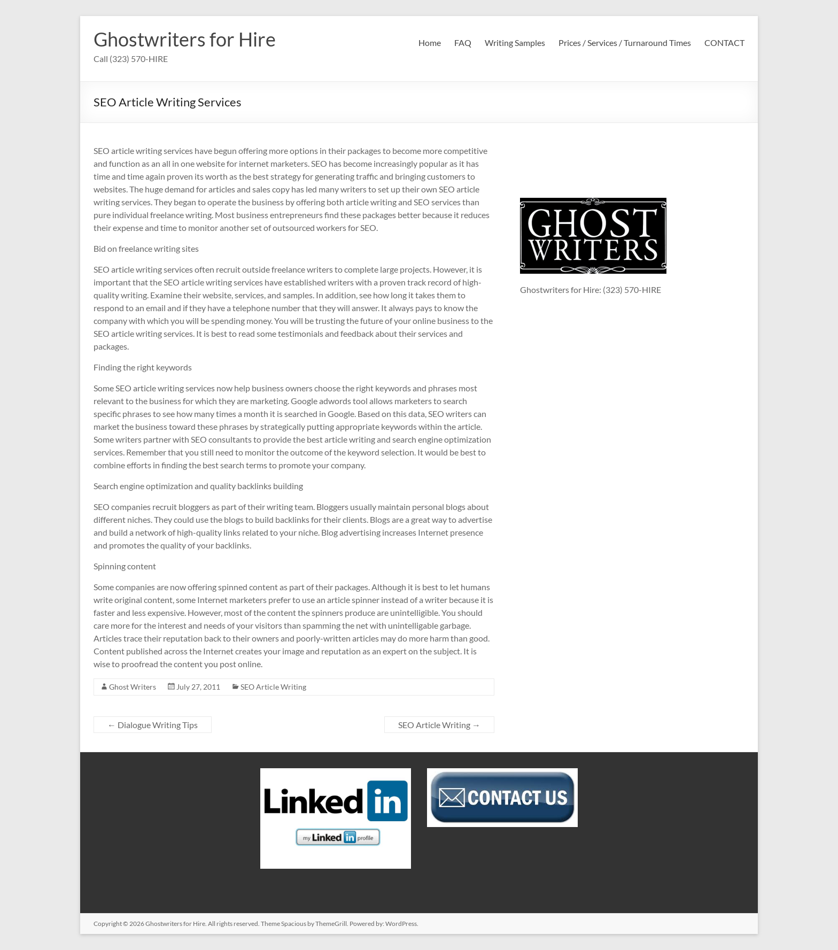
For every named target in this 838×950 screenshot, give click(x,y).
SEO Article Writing (273, 686)
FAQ (462, 42)
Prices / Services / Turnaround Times (624, 42)
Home (429, 42)
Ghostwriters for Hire (185, 39)
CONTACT (724, 42)
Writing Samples (515, 42)
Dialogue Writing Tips (152, 725)
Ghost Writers (132, 686)
